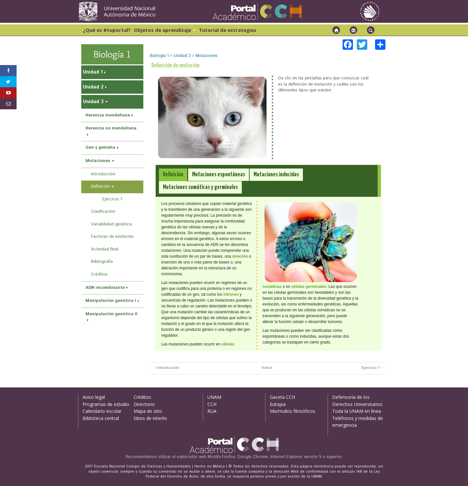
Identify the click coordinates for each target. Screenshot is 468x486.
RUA (211, 411)
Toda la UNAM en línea (356, 411)
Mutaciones (206, 56)
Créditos (99, 274)
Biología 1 (159, 56)
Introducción (103, 174)
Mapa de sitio (148, 411)
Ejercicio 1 (112, 199)
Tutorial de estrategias (227, 30)
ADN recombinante (105, 288)
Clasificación (103, 212)
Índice (266, 368)
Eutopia (278, 404)
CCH (211, 404)
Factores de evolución (112, 237)
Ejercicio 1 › (372, 368)
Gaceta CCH (282, 397)
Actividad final (104, 249)
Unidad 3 (182, 56)
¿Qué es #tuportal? (107, 30)
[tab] (173, 175)
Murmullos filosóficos (292, 411)
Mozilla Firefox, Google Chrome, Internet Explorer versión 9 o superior (275, 457)
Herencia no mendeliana (110, 128)
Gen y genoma (100, 147)
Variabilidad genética (111, 224)
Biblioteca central (101, 418)
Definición (100, 186)
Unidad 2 (93, 87)
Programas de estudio (106, 404)
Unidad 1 (93, 72)
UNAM (214, 397)
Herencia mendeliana (107, 115)
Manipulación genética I (110, 301)
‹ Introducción (167, 368)
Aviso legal (94, 397)
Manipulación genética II (111, 314)
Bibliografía (102, 262)
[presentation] (173, 175)
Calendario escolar (102, 411)
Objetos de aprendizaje (165, 30)
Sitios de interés (150, 418)
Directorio (144, 404)
